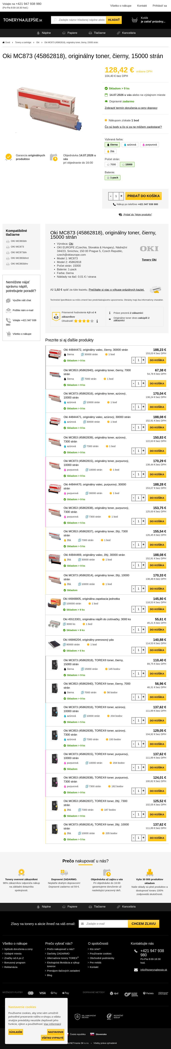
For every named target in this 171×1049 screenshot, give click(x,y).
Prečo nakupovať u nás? (60, 949)
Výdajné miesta (13, 953)
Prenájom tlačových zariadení (63, 970)
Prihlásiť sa (160, 5)
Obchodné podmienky (102, 958)
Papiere (68, 33)
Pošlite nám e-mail (19, 310)
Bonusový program (14, 962)
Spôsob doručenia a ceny (18, 949)
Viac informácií (52, 1024)
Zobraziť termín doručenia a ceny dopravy (131, 108)
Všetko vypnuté (52, 1037)
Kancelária (128, 33)
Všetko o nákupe (120, 5)
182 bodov (117, 786)
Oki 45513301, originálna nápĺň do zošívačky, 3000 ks (97, 619)
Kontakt (142, 5)
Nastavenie (55, 1032)
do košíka (157, 360)
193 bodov (115, 739)
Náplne (41, 33)
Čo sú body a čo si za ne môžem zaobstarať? (133, 127)
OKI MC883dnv (19, 263)
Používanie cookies (100, 953)
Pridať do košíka (143, 196)
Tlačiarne (97, 33)
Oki (37, 42)
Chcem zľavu (144, 923)
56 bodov (112, 692)
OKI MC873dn (19, 252)
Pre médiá (95, 962)
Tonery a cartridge (23, 42)
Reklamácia (10, 967)
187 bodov (110, 809)
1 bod (112, 354)
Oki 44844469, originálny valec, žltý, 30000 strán (94, 554)
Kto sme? (95, 949)
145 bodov (114, 668)
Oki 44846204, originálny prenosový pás (88, 639)
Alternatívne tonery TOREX (63, 957)
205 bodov (111, 833)
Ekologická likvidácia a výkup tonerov (63, 964)
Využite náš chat (18, 300)
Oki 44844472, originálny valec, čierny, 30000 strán (96, 349)
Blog (49, 975)
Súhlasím (15, 1032)
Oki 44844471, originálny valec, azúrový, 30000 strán (97, 417)
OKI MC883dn (19, 241)
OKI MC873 (17, 246)
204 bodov (116, 715)
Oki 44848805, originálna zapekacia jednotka (91, 598)
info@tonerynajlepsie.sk (153, 969)
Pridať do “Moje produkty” (135, 214)
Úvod (7, 42)
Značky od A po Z (14, 958)
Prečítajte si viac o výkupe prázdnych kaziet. (116, 289)
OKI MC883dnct (20, 258)
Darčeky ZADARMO (58, 953)
